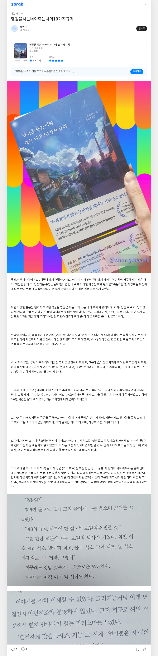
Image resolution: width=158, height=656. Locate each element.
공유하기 (145, 649)
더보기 (145, 4)
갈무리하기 (138, 649)
